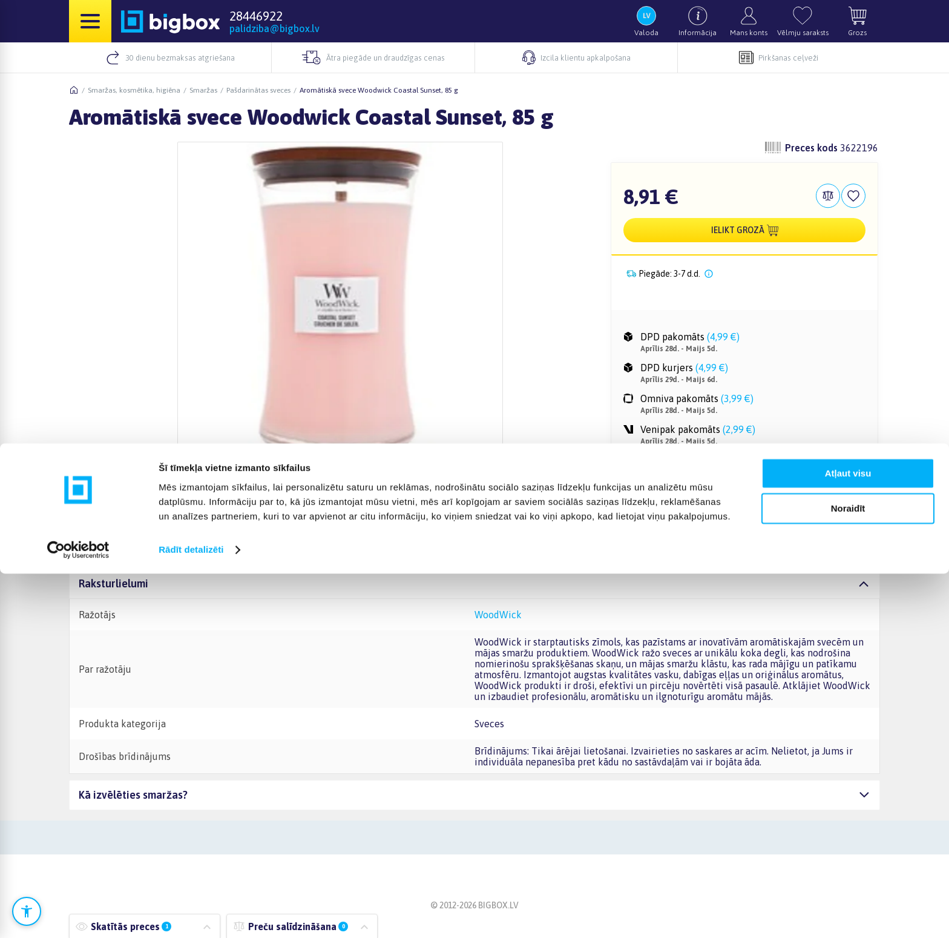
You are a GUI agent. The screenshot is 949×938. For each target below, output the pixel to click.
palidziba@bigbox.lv (274, 28)
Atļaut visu (848, 838)
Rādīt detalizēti (191, 914)
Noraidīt (848, 873)
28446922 (256, 15)
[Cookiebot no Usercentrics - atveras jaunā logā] (78, 914)
